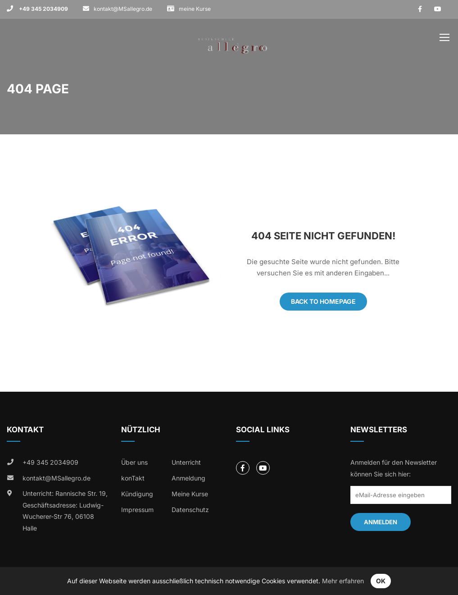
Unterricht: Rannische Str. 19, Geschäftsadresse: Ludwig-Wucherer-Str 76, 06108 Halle (65, 511)
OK (380, 581)
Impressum (137, 509)
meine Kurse (195, 8)
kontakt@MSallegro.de (123, 8)
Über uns (134, 462)
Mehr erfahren (343, 581)
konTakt (133, 478)
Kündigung (137, 494)
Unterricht (186, 462)
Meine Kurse (190, 494)
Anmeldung (188, 478)
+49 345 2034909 (43, 8)
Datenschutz (190, 509)
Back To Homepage (323, 301)
